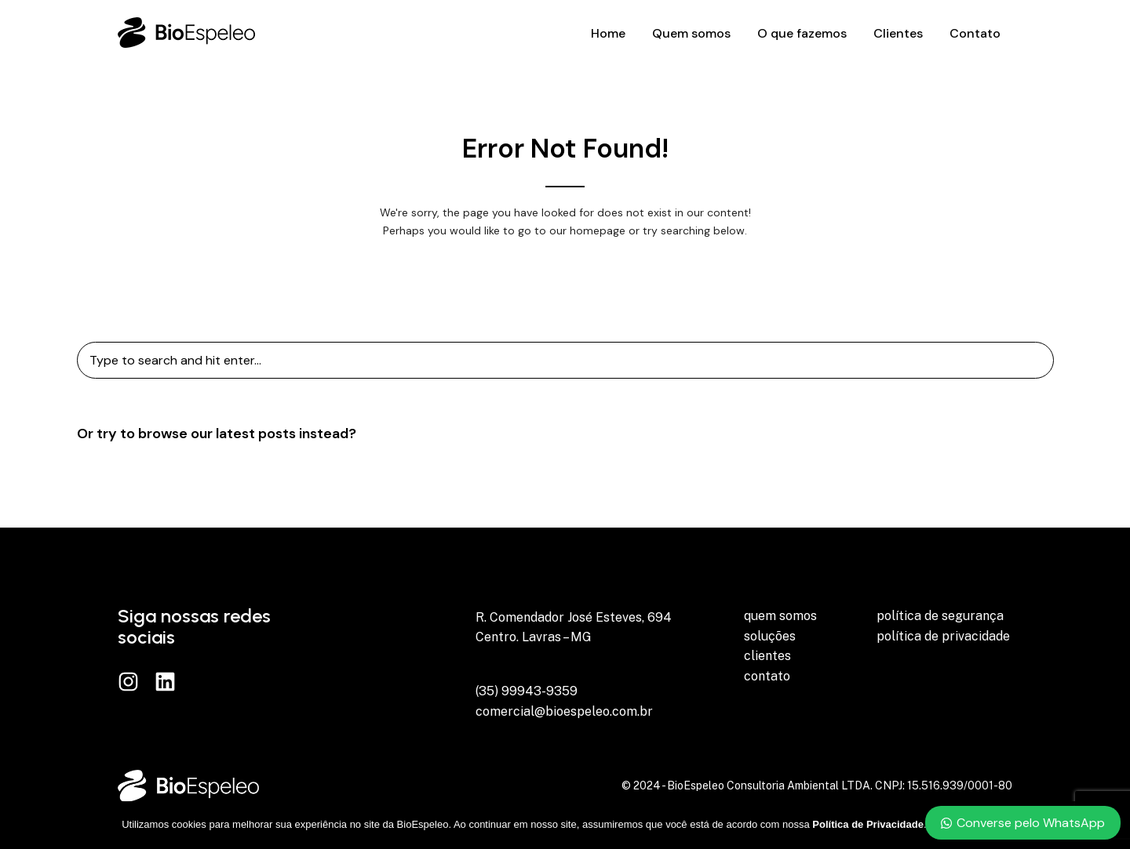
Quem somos (691, 33)
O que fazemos (802, 33)
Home (608, 33)
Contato (975, 33)
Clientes (898, 33)
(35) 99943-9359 (527, 691)
